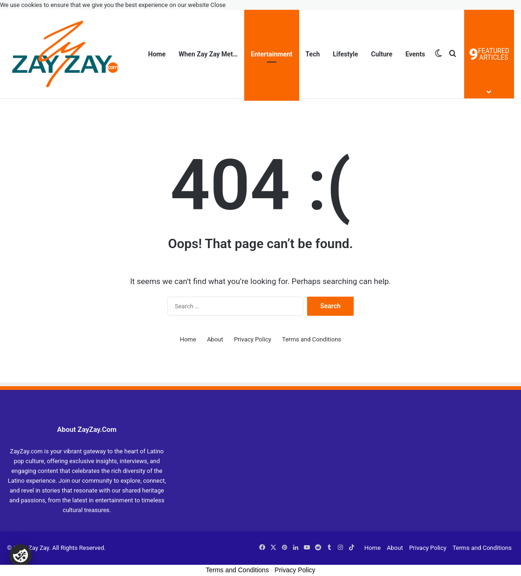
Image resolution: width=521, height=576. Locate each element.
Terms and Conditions (311, 339)
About (215, 339)
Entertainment (272, 54)
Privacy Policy (252, 339)
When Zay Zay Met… (208, 54)
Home (156, 54)
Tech (313, 54)
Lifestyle (345, 54)
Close (218, 4)
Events (415, 54)
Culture (381, 54)
